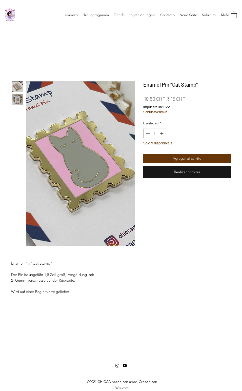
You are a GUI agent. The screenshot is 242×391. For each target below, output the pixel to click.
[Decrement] (147, 133)
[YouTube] (124, 365)
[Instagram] (117, 365)
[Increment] (162, 133)
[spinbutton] (155, 133)
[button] (234, 14)
